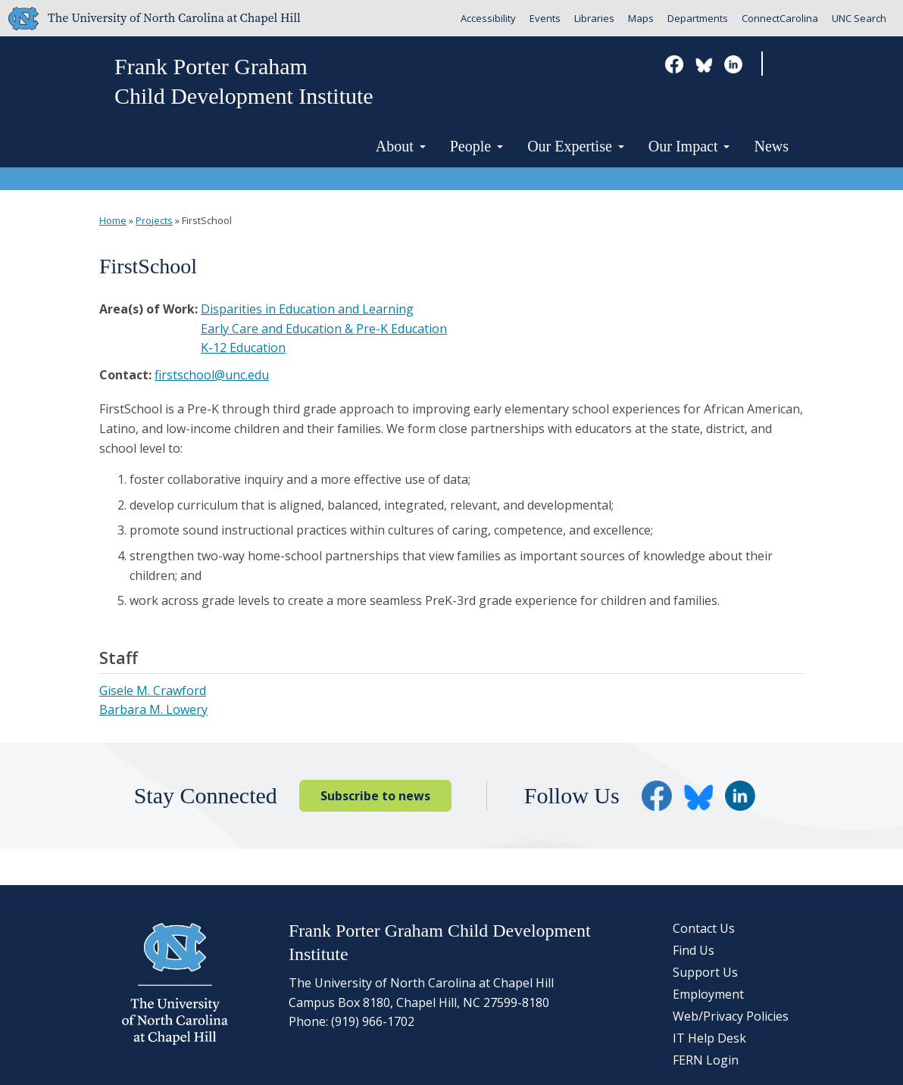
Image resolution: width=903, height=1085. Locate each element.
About (401, 146)
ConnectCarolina (780, 18)
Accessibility (488, 18)
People (476, 146)
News (771, 146)
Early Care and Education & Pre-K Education (324, 328)
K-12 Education (243, 347)
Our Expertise (575, 146)
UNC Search (859, 18)
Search (787, 64)
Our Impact (689, 146)
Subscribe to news (375, 795)
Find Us (693, 950)
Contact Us (704, 928)
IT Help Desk (709, 1038)
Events (545, 18)
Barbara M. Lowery (153, 709)
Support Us (705, 972)
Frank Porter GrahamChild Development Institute (243, 81)
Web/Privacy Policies (731, 1016)
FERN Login (706, 1060)
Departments (697, 18)
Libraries (594, 18)
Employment (708, 994)
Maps (641, 18)
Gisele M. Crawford (152, 690)
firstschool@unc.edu (212, 374)
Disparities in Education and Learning (307, 309)
